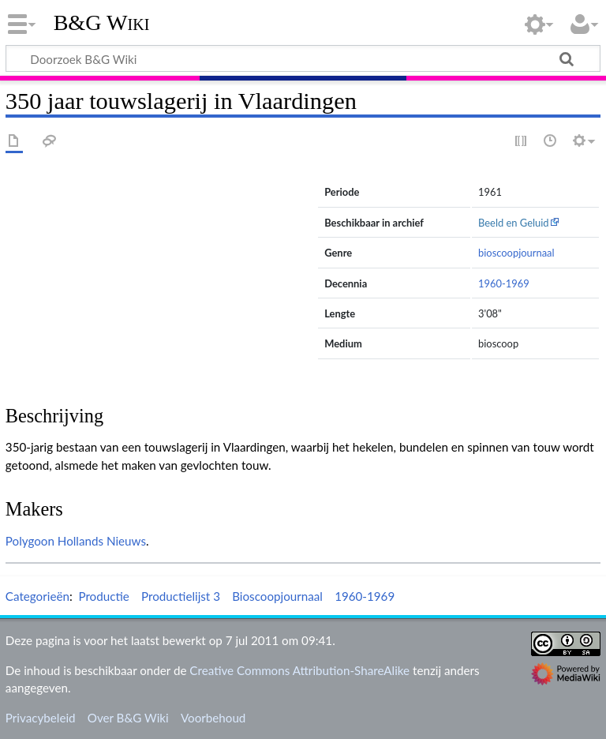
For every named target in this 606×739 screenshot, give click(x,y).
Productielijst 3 (180, 596)
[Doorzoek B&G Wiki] (303, 58)
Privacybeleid (41, 718)
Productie (103, 596)
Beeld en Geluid (513, 222)
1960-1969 (503, 283)
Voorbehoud (213, 718)
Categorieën (37, 596)
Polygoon (30, 541)
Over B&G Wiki (128, 718)
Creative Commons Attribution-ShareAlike (299, 670)
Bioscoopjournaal (277, 596)
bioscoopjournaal (516, 252)
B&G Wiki (102, 23)
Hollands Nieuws (102, 541)
